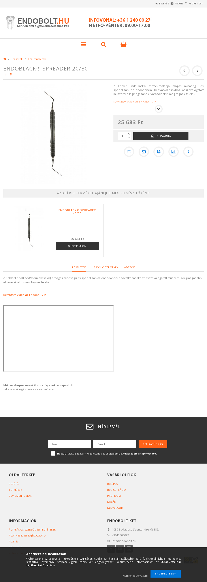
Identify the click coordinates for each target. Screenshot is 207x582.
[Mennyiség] (122, 136)
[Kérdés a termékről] (188, 151)
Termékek (15, 489)
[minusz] (129, 138)
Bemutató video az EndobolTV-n (24, 295)
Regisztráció (116, 489)
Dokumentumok (20, 495)
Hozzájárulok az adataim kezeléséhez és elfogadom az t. (107, 453)
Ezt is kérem (79, 246)
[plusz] (129, 134)
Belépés (152, 3)
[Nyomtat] (158, 151)
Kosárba (164, 136)
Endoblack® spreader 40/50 (77, 212)
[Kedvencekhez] (128, 151)
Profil (171, 3)
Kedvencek (193, 3)
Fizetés (14, 541)
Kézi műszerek (37, 59)
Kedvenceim (115, 507)
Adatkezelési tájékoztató (27, 535)
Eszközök (17, 59)
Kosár (111, 501)
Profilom (114, 495)
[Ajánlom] (143, 151)
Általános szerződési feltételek (32, 529)
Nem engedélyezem (135, 576)
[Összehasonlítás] (173, 151)
